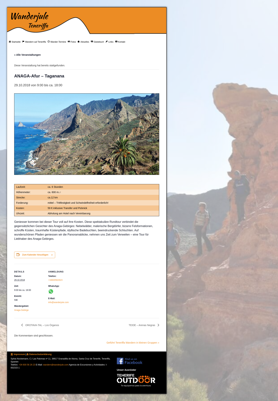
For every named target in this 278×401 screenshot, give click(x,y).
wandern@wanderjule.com (55, 365)
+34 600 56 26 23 (27, 365)
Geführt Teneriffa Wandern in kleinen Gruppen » (133, 342)
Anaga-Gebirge (21, 310)
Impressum (18, 354)
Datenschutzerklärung (39, 354)
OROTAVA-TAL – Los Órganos (42, 325)
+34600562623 (55, 280)
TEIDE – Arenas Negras (142, 325)
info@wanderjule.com (58, 302)
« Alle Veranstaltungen (27, 54)
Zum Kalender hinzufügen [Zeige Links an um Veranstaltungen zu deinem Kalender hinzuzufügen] (35, 255)
